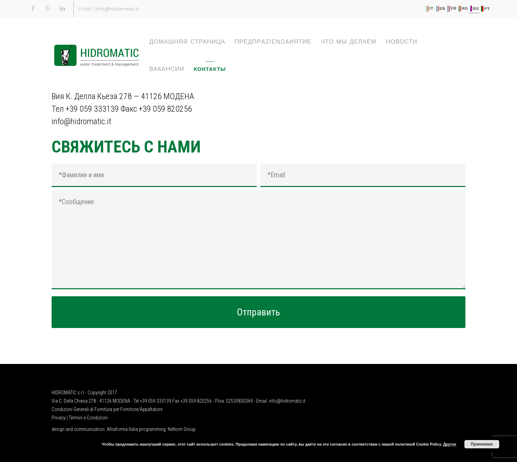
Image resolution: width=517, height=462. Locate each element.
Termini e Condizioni (88, 417)
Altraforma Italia (122, 429)
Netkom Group (182, 429)
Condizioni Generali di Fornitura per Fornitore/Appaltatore (107, 409)
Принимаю (482, 444)
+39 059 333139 (92, 109)
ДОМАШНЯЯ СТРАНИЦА (187, 41)
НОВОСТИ (402, 41)
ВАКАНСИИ (166, 69)
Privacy (59, 417)
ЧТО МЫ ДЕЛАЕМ (348, 41)
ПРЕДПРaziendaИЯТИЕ (273, 41)
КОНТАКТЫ (210, 69)
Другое (449, 444)
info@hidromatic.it (117, 9)
